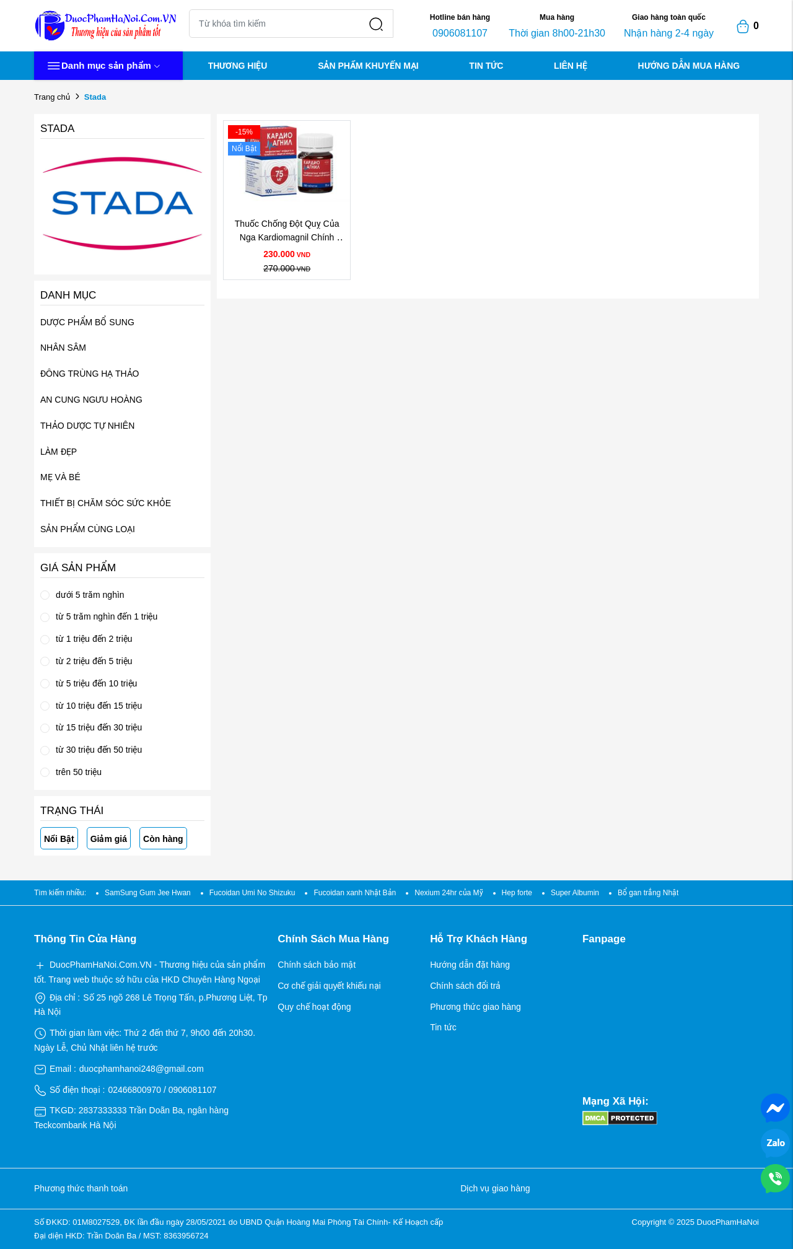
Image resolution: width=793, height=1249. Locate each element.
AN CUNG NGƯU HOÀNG (91, 400)
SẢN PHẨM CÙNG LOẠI (87, 529)
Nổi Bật (59, 839)
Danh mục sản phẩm (103, 66)
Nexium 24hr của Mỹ (448, 892)
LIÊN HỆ (570, 66)
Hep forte (517, 892)
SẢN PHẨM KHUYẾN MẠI (368, 66)
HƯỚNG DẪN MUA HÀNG (689, 66)
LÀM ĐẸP (58, 452)
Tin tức (443, 1027)
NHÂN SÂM (63, 348)
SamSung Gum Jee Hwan (148, 892)
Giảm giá (108, 839)
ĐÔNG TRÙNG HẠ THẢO (89, 374)
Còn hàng (163, 839)
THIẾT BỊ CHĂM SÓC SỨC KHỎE (105, 503)
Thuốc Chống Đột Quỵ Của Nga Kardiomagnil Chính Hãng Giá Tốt (288, 237)
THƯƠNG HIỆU (238, 66)
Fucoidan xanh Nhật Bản (354, 892)
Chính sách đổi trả (465, 986)
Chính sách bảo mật (317, 965)
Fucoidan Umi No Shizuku (252, 892)
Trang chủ (52, 97)
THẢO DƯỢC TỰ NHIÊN (87, 426)
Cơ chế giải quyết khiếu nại (329, 986)
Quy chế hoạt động (314, 1007)
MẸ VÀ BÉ (60, 477)
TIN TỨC (486, 66)
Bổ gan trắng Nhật (648, 892)
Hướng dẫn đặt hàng (470, 965)
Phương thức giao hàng (475, 1007)
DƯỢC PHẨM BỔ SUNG (87, 322)
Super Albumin (575, 892)
